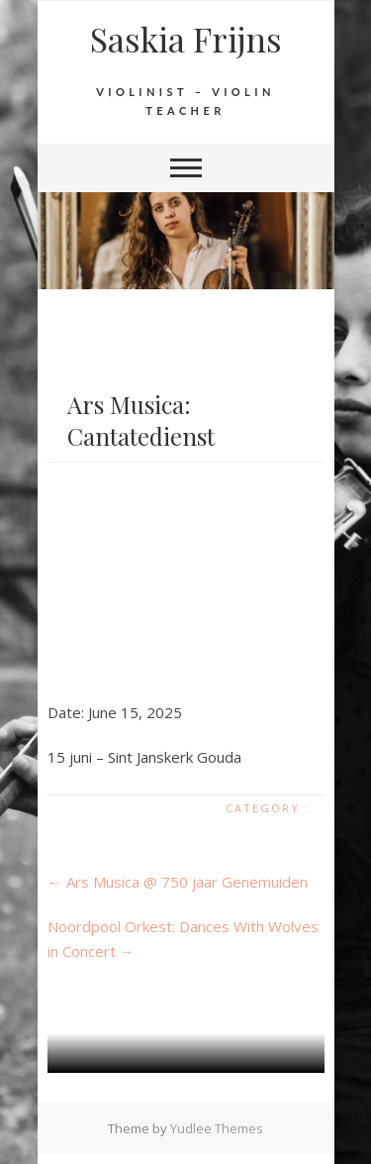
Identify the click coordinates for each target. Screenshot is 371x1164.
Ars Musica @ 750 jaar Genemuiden (177, 882)
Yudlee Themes (216, 1128)
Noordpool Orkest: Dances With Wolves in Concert (183, 938)
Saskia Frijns (186, 38)
